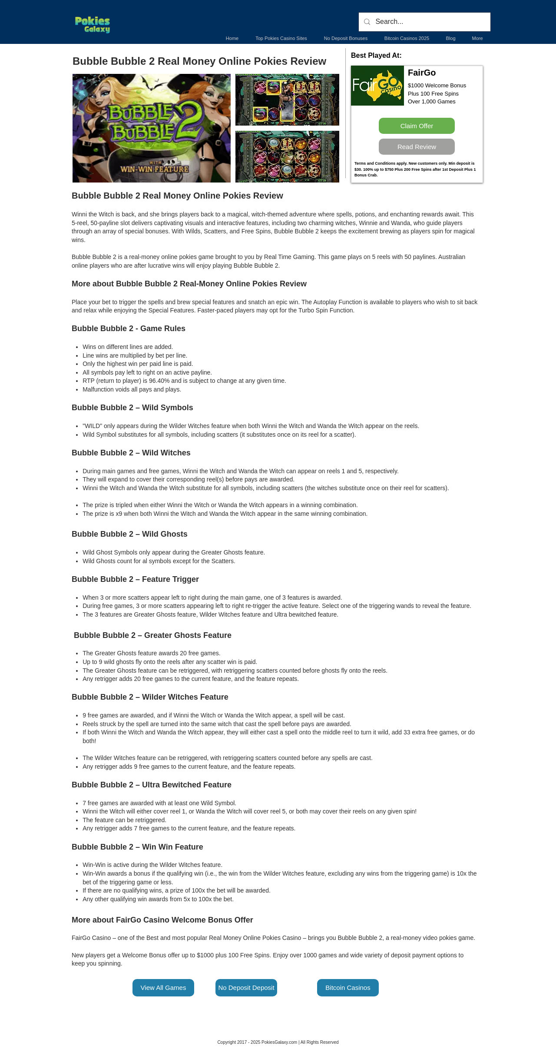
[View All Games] (163, 987)
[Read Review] (417, 147)
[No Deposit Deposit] (246, 987)
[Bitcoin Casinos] (348, 987)
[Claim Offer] (417, 126)
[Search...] (423, 22)
